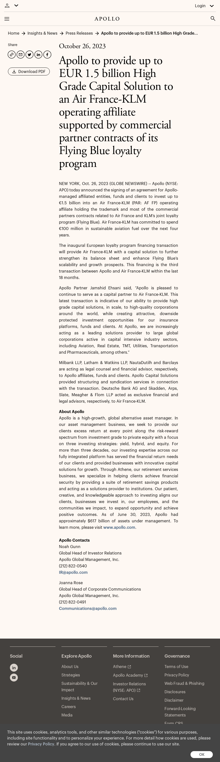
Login (200, 6)
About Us (69, 667)
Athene (119, 667)
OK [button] (201, 755)
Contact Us (123, 699)
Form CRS (174, 724)
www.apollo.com (119, 528)
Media (67, 715)
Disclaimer (174, 700)
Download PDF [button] (29, 73)
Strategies (70, 675)
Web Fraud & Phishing (184, 684)
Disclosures (175, 692)
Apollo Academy (128, 675)
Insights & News (76, 698)
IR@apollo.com (73, 573)
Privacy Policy (41, 744)
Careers (68, 707)
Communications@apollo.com (88, 609)
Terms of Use (176, 667)
